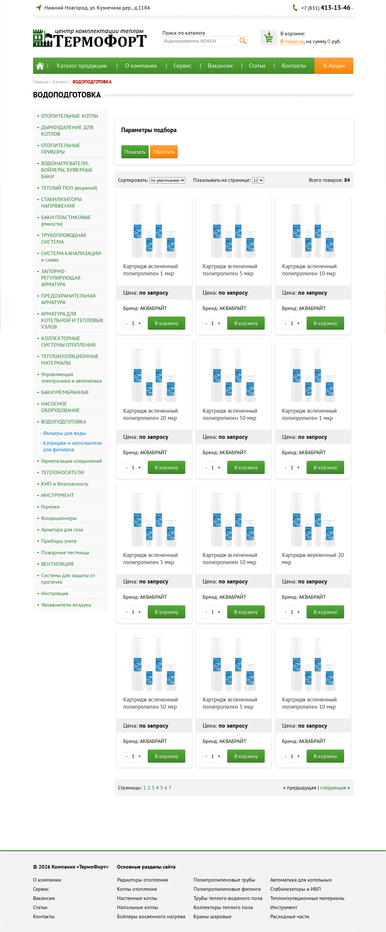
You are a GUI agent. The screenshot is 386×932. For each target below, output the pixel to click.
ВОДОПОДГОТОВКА (92, 82)
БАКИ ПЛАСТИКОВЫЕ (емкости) (66, 220)
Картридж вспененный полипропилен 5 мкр (230, 270)
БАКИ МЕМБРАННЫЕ (65, 392)
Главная (41, 82)
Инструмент (283, 907)
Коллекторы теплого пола (223, 907)
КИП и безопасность (64, 483)
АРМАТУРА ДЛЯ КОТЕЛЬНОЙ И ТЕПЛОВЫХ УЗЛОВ (72, 320)
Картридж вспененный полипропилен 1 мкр (150, 270)
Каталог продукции (82, 65)
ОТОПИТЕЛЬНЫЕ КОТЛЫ (69, 115)
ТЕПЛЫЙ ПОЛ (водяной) (69, 187)
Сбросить (164, 151)
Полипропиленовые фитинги (227, 889)
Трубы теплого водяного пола (227, 898)
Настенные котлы (137, 898)
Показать (135, 151)
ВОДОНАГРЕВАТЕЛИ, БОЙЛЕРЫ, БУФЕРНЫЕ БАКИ (67, 170)
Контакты (294, 65)
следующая (333, 787)
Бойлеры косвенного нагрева (151, 916)
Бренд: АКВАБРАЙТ (145, 308)
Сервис (183, 65)
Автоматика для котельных (301, 879)
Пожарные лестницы (65, 552)
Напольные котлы (137, 907)
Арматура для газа (62, 529)
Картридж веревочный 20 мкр (313, 558)
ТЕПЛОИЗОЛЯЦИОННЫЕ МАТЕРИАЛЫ (70, 359)
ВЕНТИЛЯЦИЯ (57, 564)
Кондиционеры (59, 518)
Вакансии (220, 65)
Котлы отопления (137, 889)
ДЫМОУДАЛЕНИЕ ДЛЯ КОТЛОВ (67, 130)
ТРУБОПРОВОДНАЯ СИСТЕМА (63, 238)
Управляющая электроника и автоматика (71, 377)
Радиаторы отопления (142, 879)
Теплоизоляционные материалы (307, 898)
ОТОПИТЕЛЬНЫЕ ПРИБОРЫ (60, 148)
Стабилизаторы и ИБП (295, 889)
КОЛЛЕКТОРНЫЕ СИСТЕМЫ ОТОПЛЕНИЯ (68, 341)
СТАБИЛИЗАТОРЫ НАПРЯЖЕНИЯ (61, 202)
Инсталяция (54, 593)
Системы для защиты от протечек (68, 578)
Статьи (257, 65)
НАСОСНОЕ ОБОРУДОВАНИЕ (60, 406)
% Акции (334, 65)
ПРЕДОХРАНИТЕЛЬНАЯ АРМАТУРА (68, 298)
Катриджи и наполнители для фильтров (72, 446)
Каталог (61, 82)
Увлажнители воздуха (66, 604)
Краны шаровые (212, 916)
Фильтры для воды (64, 433)
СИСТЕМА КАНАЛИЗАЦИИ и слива (71, 256)
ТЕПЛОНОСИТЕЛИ (62, 472)
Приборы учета (58, 541)
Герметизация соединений (71, 460)
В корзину (166, 323)
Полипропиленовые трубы (224, 879)
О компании (141, 65)
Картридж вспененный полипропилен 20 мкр (150, 414)
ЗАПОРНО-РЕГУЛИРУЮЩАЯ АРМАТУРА (60, 277)
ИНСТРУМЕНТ (57, 495)
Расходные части (289, 916)
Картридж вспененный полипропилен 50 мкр (230, 414)
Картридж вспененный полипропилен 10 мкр (309, 270)
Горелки (50, 506)
